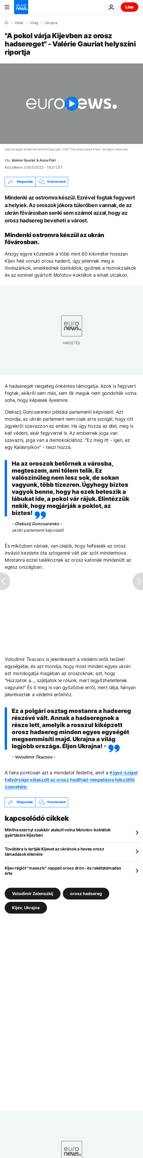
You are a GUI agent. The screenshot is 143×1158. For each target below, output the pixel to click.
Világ (34, 23)
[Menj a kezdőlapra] (21, 7)
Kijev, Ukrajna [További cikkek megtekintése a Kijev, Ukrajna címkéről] (26, 907)
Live (129, 6)
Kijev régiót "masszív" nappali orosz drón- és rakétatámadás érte (63, 870)
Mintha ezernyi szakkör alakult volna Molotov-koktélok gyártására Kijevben (58, 832)
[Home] (6, 23)
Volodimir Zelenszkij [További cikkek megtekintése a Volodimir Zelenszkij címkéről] (32, 893)
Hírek (19, 23)
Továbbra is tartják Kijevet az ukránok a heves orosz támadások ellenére (54, 851)
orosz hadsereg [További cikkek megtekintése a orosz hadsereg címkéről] (86, 893)
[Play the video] (71, 103)
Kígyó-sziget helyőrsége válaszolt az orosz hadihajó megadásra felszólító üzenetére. (71, 780)
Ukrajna (51, 23)
